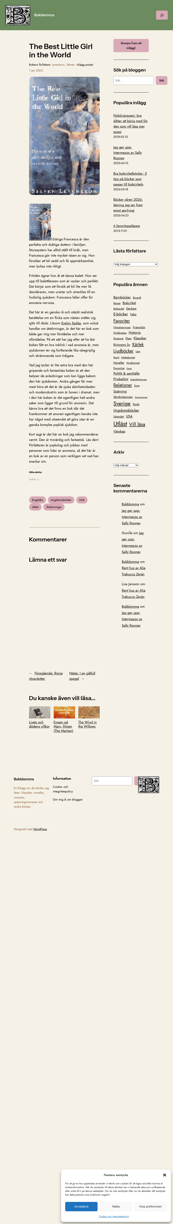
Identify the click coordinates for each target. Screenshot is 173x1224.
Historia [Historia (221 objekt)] (135, 332)
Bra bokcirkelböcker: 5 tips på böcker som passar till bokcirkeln (130, 179)
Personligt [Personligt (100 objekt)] (119, 368)
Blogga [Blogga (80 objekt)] (117, 303)
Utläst (35, 507)
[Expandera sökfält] (162, 15)
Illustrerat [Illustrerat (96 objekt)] (118, 338)
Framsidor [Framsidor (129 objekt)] (139, 327)
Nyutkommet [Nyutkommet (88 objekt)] (133, 363)
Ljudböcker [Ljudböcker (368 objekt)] (123, 351)
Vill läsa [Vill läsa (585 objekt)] (137, 424)
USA (82, 500)
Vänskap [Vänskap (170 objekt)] (119, 431)
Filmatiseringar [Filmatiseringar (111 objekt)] (122, 327)
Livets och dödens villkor (39, 717)
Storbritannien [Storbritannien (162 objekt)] (123, 396)
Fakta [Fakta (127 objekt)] (133, 314)
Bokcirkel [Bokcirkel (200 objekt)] (129, 302)
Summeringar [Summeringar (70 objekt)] (141, 397)
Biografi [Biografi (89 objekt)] (137, 298)
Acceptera (81, 1206)
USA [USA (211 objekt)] (129, 416)
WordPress (40, 829)
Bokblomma (44, 15)
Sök (161, 80)
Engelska (37, 500)
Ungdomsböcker (61, 500)
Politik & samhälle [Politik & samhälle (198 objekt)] (126, 373)
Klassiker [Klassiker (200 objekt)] (140, 338)
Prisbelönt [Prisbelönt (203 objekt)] (120, 379)
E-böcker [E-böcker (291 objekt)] (120, 314)
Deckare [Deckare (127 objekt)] (131, 308)
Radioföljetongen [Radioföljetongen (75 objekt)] (138, 379)
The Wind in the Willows (89, 717)
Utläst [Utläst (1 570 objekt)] (120, 423)
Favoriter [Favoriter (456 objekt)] (121, 321)
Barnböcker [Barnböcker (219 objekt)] (122, 297)
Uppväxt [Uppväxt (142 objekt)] (118, 416)
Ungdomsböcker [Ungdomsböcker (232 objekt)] (126, 410)
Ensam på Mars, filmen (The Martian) (64, 719)
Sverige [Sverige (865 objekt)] (122, 403)
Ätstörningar (54, 507)
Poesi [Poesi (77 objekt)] (129, 368)
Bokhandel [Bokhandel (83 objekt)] (118, 308)
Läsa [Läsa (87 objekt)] (138, 351)
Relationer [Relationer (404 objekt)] (122, 385)
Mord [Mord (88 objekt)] (116, 357)
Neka (116, 1206)
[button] (165, 1175)
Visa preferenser (150, 1206)
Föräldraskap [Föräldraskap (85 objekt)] (120, 333)
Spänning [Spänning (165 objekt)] (120, 391)
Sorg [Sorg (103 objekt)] (137, 386)
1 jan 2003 (36, 70)
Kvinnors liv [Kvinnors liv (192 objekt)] (121, 344)
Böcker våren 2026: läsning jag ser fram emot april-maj (128, 205)
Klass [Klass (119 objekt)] (128, 338)
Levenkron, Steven (63, 65)
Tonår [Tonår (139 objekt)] (136, 404)
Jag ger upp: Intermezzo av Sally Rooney (127, 153)
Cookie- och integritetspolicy (114, 1216)
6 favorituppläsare (126, 225)
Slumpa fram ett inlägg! (131, 45)
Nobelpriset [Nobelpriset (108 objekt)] (128, 357)
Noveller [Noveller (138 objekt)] (118, 362)
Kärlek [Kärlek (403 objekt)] (138, 344)
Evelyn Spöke (71, 323)
